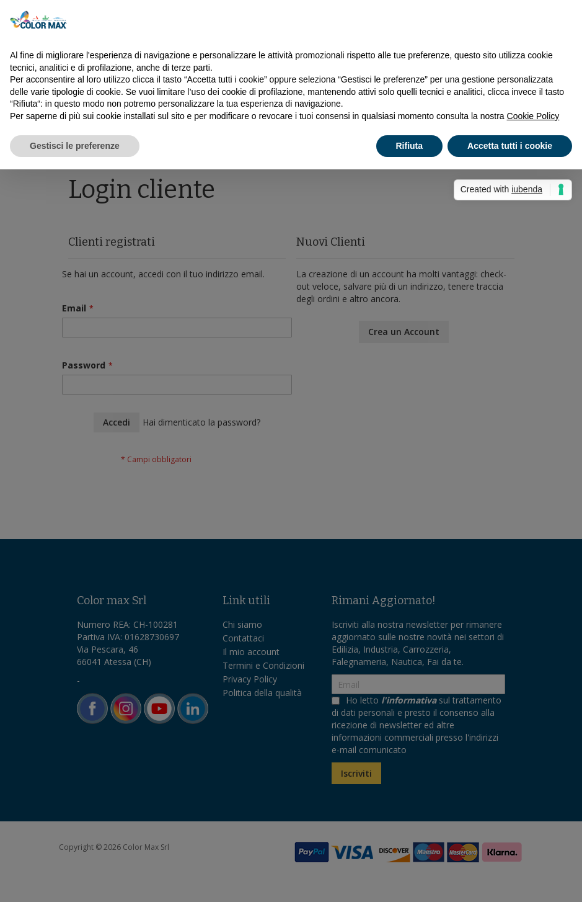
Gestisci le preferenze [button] (75, 146)
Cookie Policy (533, 116)
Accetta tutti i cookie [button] (509, 146)
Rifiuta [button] (409, 146)
